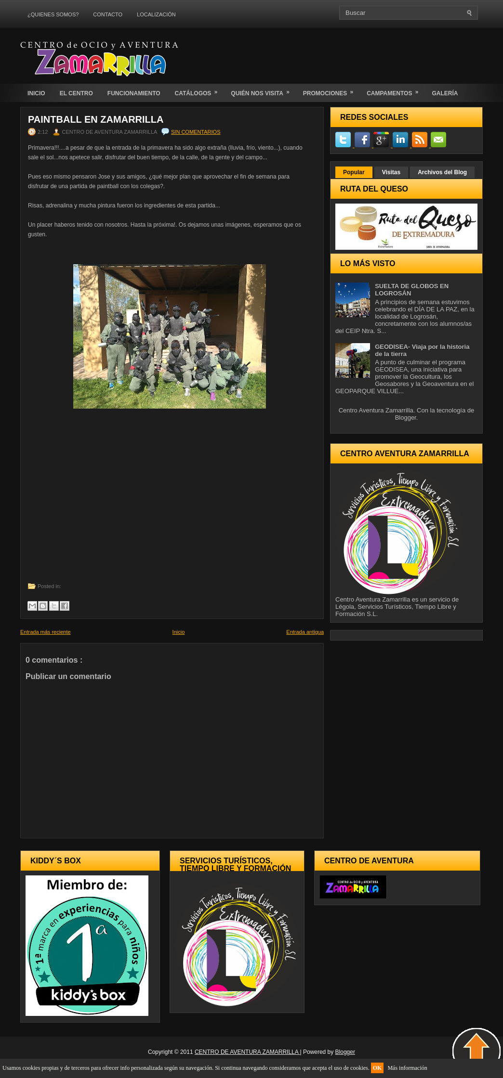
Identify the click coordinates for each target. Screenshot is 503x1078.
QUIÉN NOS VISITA (263, 90)
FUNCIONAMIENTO (133, 93)
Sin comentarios (195, 132)
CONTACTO (107, 14)
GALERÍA (445, 93)
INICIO (36, 93)
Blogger (405, 417)
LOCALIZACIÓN (156, 14)
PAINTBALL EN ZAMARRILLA (95, 119)
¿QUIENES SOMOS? (53, 14)
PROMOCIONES (331, 90)
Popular (354, 172)
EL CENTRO (76, 93)
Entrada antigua (305, 632)
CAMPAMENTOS (395, 90)
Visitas (391, 172)
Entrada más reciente (45, 632)
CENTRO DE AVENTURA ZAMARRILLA (247, 1052)
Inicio (178, 632)
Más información (407, 1068)
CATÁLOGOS (199, 90)
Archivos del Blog (442, 172)
